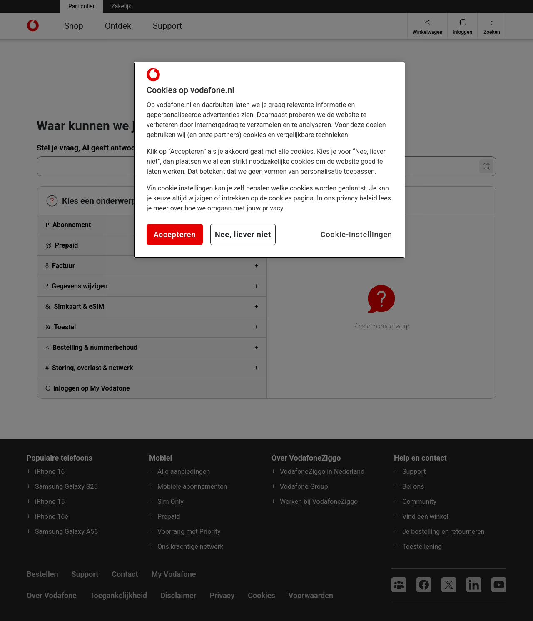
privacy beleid (356, 198)
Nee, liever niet (243, 234)
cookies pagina (291, 198)
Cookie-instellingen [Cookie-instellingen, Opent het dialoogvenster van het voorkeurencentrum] (356, 234)
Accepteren (175, 234)
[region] (269, 160)
